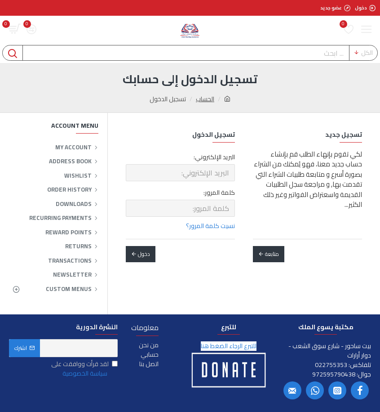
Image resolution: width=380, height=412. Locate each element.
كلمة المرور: (219, 192)
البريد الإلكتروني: (214, 157)
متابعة (272, 254)
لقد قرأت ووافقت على (84, 368)
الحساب (205, 99)
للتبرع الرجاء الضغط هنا (228, 346)
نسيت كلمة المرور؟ (210, 226)
